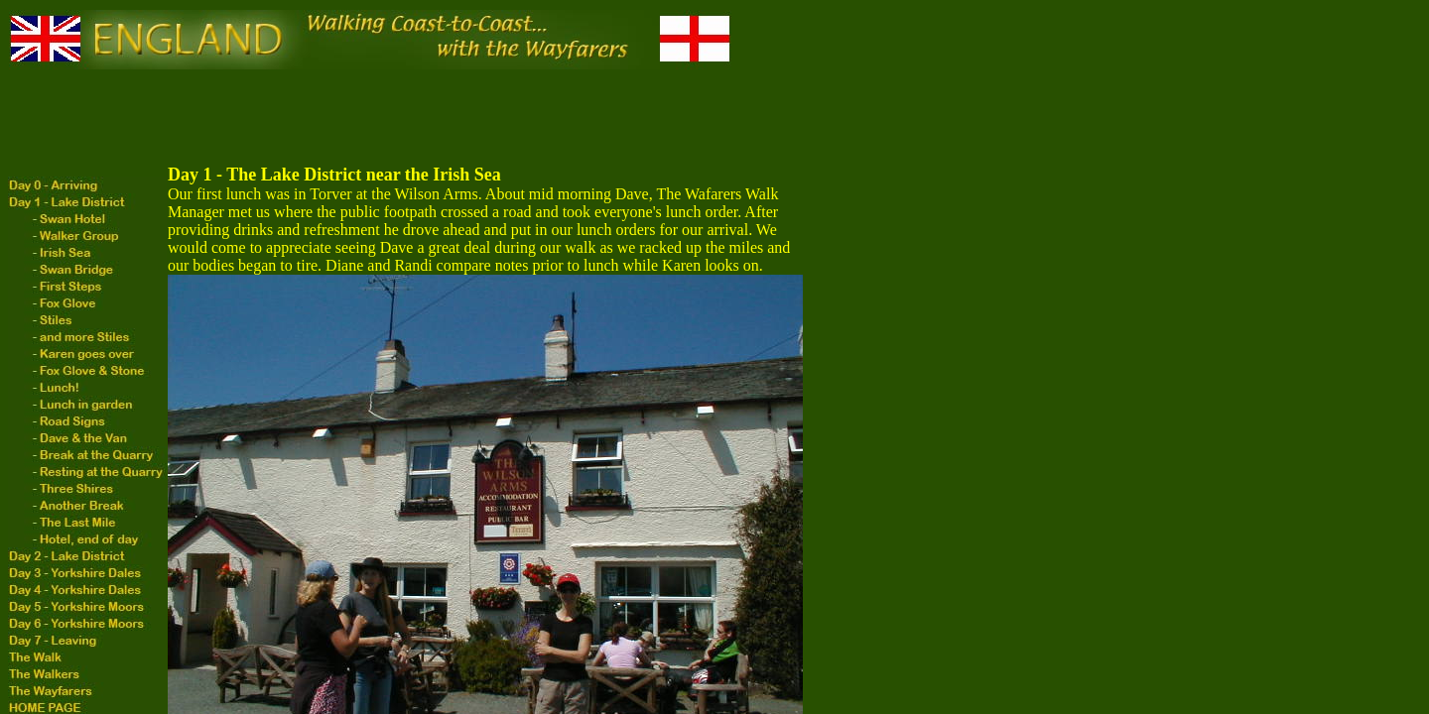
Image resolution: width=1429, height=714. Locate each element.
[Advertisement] (369, 118)
